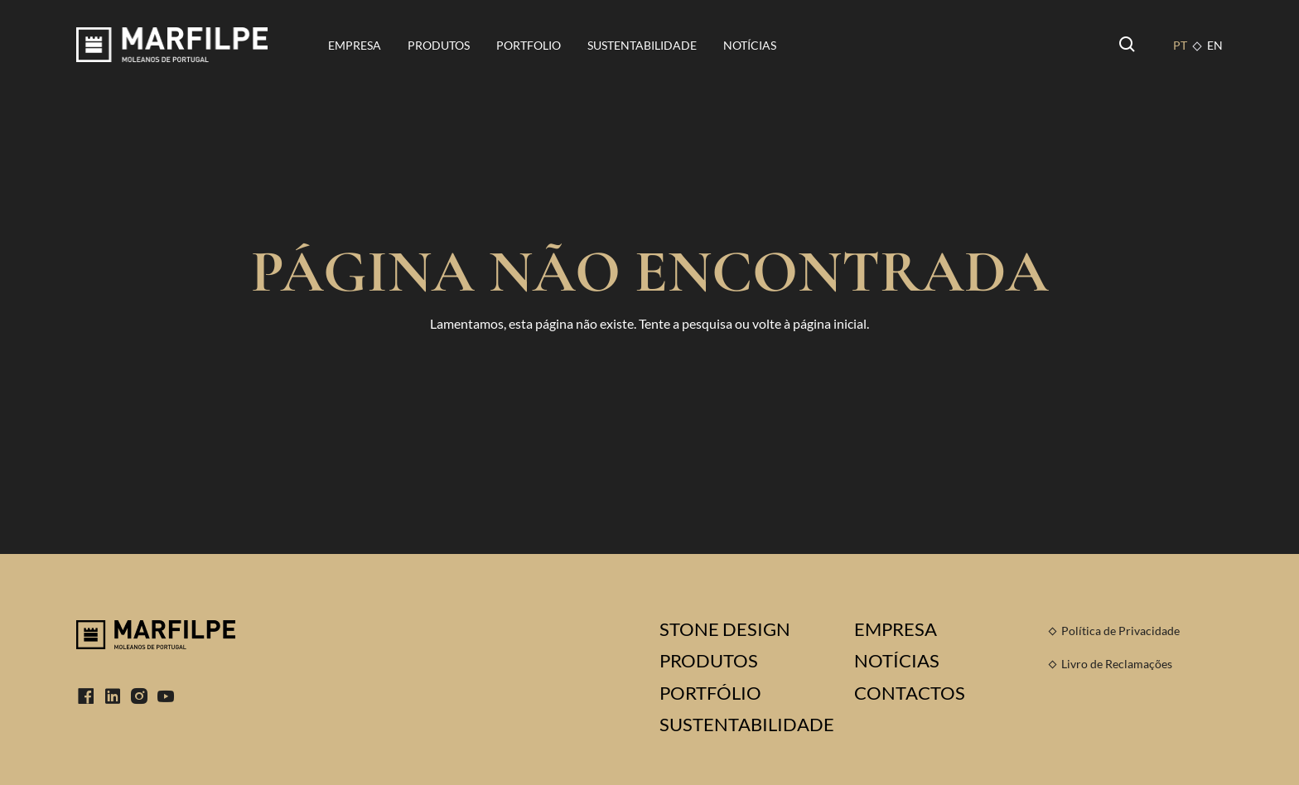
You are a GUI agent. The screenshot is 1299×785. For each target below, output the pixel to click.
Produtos (439, 45)
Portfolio (528, 45)
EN (1215, 45)
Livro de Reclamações (1116, 664)
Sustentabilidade (642, 45)
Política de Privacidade (1120, 631)
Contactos (909, 693)
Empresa (354, 45)
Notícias (749, 45)
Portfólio (710, 693)
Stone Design (724, 629)
